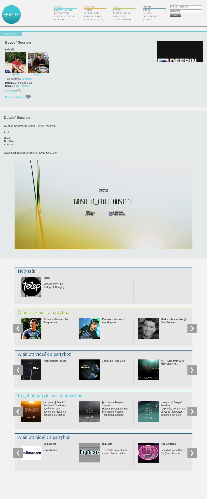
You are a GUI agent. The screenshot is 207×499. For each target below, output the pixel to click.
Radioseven (50, 444)
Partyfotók (61, 13)
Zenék (117, 10)
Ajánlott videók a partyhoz (44, 354)
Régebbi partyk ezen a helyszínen (51, 395)
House (16, 86)
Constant (26, 78)
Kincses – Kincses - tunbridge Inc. (113, 321)
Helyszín (26, 271)
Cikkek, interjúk (64, 16)
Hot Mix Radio (169, 444)
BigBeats (107, 444)
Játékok (59, 19)
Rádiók (147, 19)
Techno (24, 86)
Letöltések (150, 16)
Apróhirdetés (92, 16)
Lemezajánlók (122, 13)
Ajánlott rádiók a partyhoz (44, 437)
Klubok (147, 13)
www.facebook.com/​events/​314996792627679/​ (31, 152)
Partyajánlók (63, 10)
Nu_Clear (9, 141)
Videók (147, 10)
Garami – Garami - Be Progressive (55, 321)
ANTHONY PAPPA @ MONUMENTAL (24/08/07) (172, 364)
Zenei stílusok (122, 19)
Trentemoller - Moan (55, 360)
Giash (7, 138)
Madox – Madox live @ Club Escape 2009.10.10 (173, 322)
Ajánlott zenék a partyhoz (43, 312)
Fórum (88, 10)
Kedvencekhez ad (15, 97)
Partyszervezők (94, 19)
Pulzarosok (91, 13)
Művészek (119, 16)
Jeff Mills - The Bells (113, 360)
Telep (46, 277)
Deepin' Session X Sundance (54, 405)
